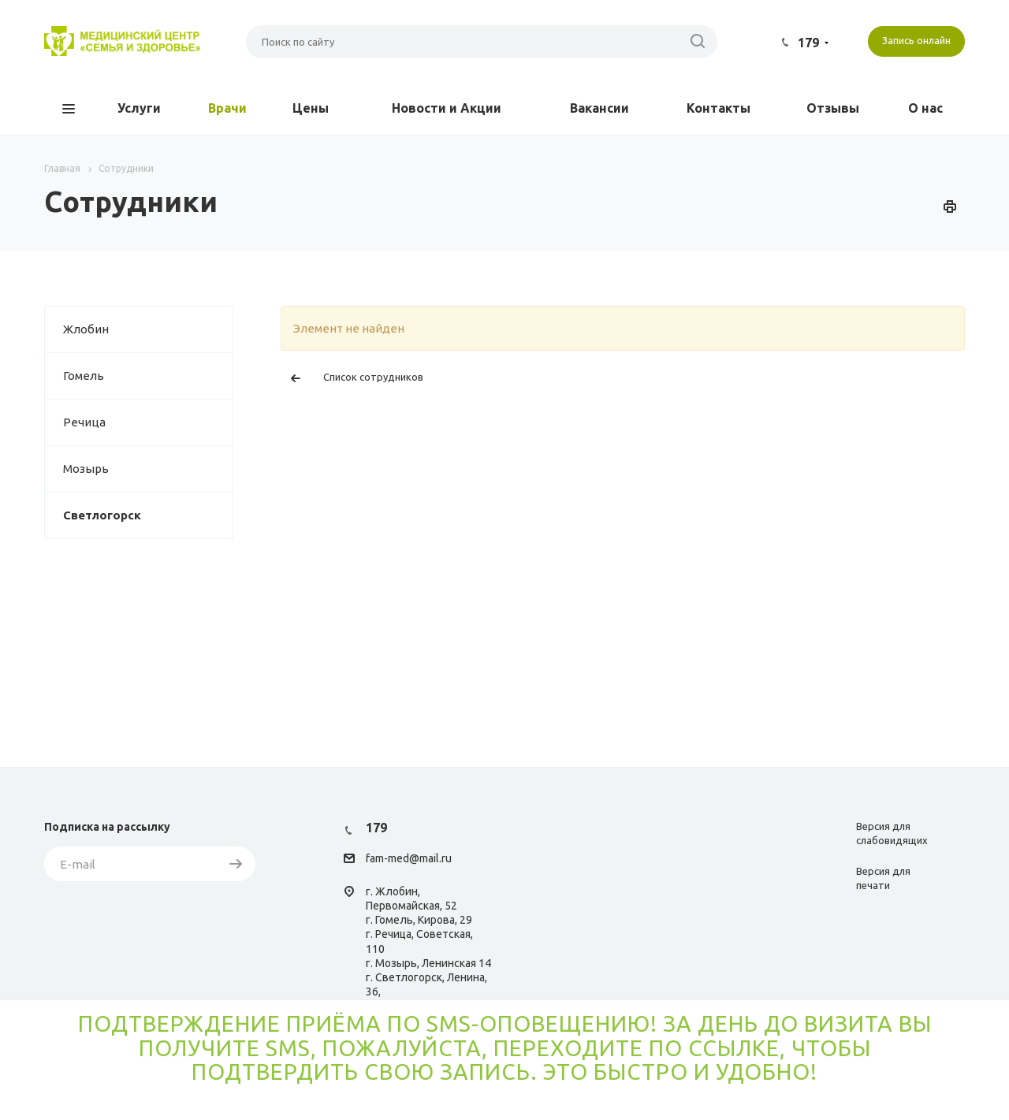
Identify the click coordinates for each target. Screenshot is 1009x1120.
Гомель (148, 376)
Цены (310, 108)
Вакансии (599, 108)
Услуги (139, 108)
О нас (925, 108)
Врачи (227, 108)
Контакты (718, 108)
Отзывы (832, 108)
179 (808, 42)
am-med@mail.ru (411, 859)
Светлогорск (148, 515)
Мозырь (148, 469)
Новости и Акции (446, 108)
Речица (148, 422)
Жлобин (148, 329)
